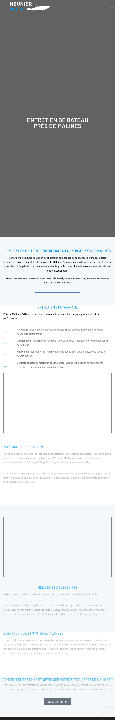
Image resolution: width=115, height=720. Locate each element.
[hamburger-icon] (110, 6)
